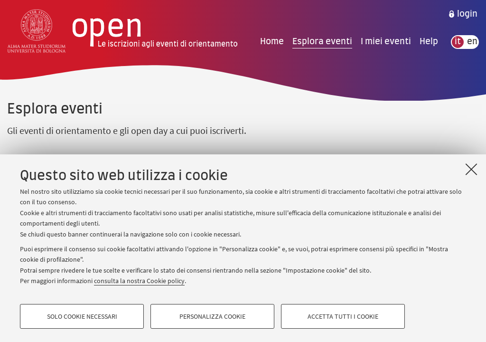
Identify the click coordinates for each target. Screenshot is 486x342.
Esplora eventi (322, 42)
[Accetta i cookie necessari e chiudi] (471, 169)
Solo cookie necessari (82, 316)
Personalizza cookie (212, 316)
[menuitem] (462, 14)
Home (272, 42)
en (472, 42)
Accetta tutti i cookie (343, 316)
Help (429, 42)
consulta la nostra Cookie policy (139, 280)
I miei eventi (386, 42)
